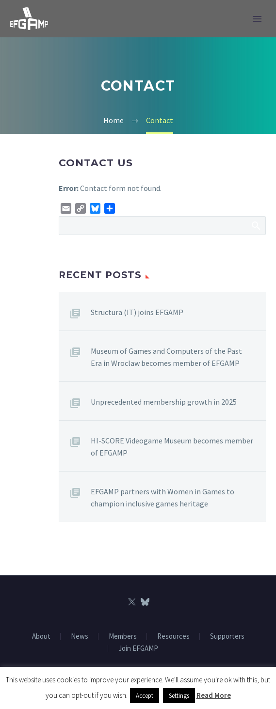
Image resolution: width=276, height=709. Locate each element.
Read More (213, 695)
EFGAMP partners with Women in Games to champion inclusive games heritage (162, 497)
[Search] (162, 225)
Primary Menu (257, 19)
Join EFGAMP (138, 648)
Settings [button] (179, 696)
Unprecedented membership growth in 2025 (164, 402)
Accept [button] (144, 696)
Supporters (227, 636)
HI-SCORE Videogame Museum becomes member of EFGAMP (172, 446)
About (41, 636)
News (79, 636)
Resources (173, 636)
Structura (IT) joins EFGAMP (137, 312)
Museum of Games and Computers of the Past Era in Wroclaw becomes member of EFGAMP (166, 357)
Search (255, 225)
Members (123, 636)
